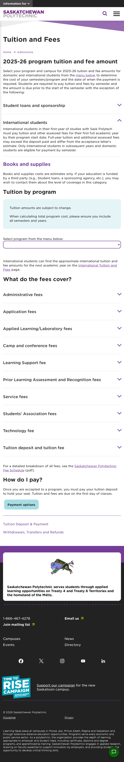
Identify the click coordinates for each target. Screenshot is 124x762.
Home (7, 52)
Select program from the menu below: (33, 239)
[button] (104, 15)
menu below (85, 75)
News (69, 638)
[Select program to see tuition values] (62, 244)
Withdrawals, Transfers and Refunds (33, 532)
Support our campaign (56, 685)
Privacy (69, 717)
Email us (72, 618)
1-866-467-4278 (16, 618)
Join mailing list (16, 624)
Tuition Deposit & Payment (25, 524)
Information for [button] (14, 3)
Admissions (25, 52)
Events (8, 645)
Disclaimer (9, 717)
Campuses (11, 638)
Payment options (21, 504)
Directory (73, 645)
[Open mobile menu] (116, 14)
